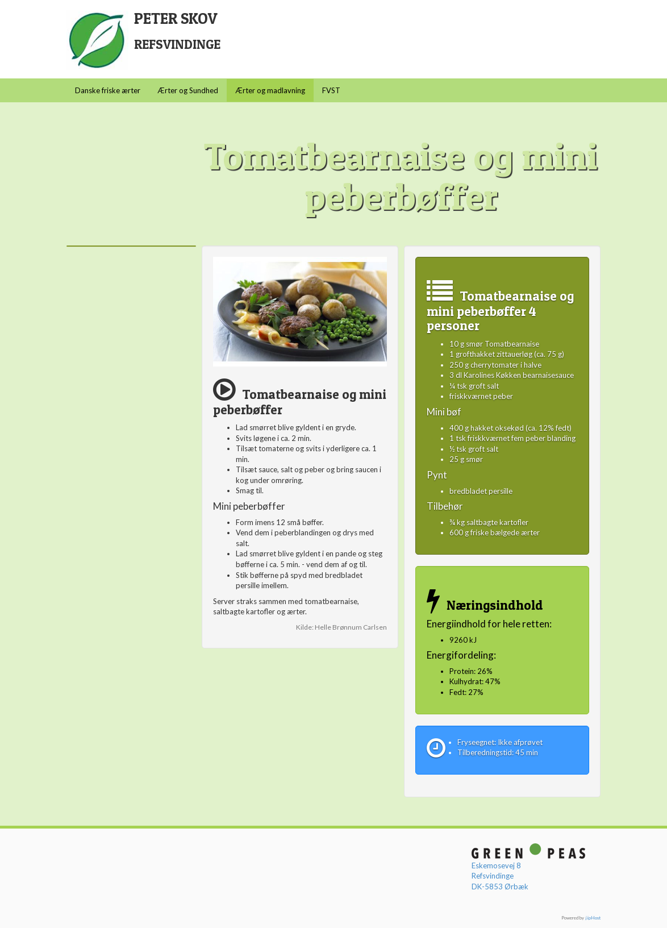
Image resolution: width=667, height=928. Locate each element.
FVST (331, 90)
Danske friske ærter (107, 90)
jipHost (593, 918)
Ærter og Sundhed (187, 90)
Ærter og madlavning (270, 90)
